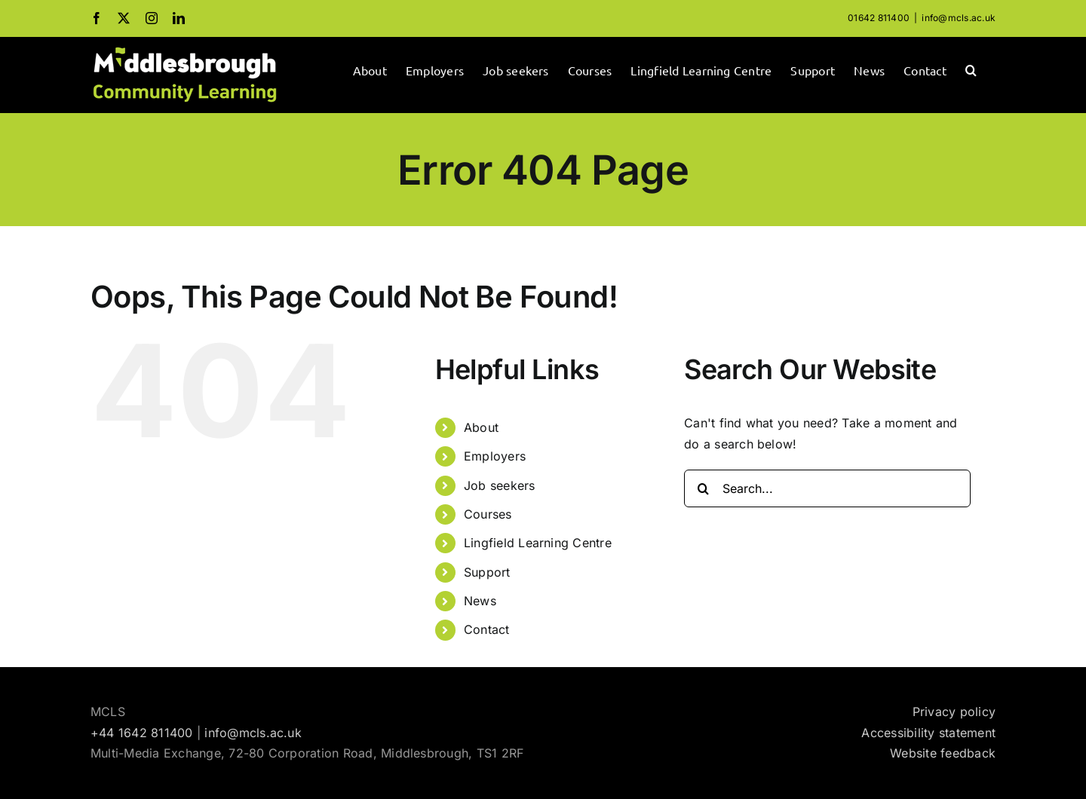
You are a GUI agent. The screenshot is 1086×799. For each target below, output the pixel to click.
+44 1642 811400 (141, 732)
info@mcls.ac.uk (959, 17)
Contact (487, 629)
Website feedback (943, 753)
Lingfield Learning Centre (538, 542)
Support (487, 572)
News (480, 600)
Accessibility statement (928, 732)
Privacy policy (954, 711)
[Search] (703, 488)
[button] (971, 68)
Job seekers (499, 485)
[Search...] (827, 488)
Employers (495, 456)
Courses (488, 514)
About (481, 427)
